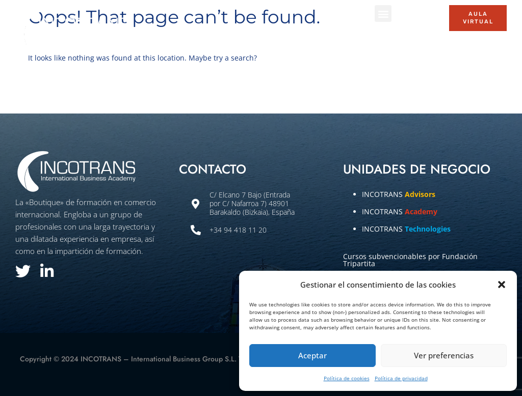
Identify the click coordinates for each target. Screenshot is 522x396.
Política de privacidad (401, 378)
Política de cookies (347, 378)
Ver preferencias (444, 355)
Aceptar (312, 355)
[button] (502, 284)
